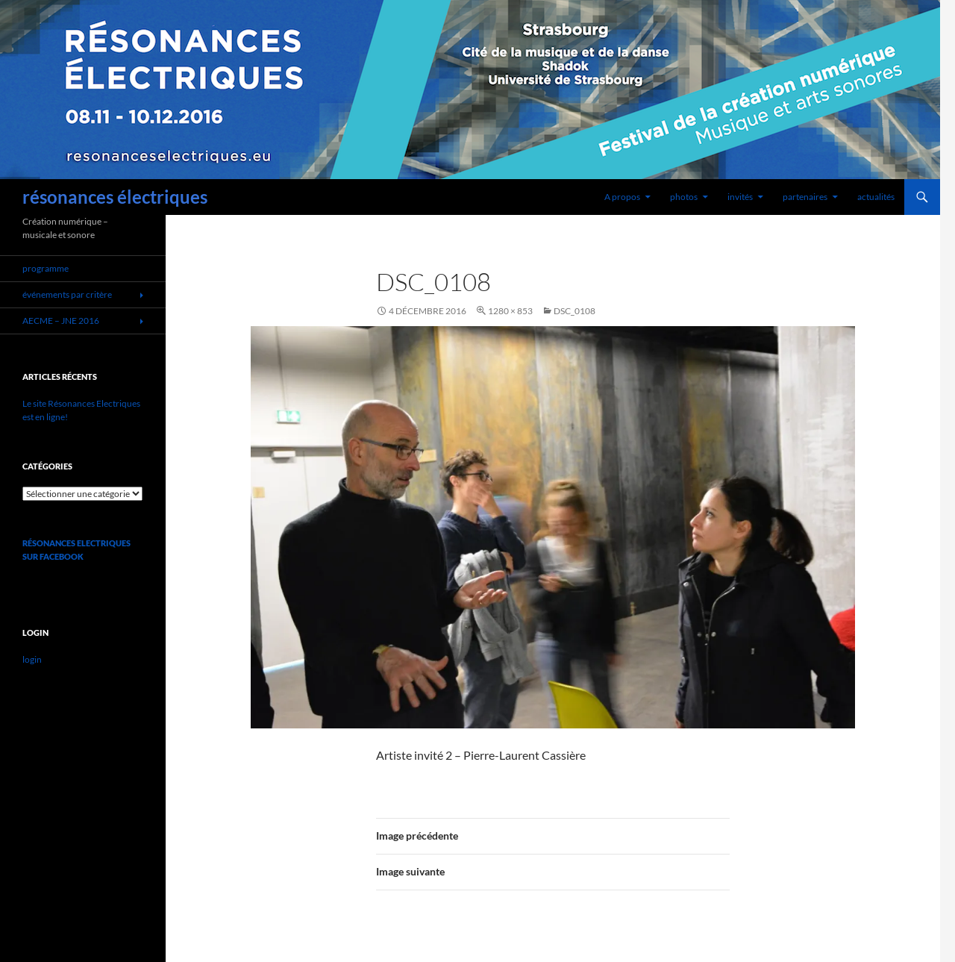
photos (684, 196)
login (32, 659)
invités (740, 196)
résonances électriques (114, 196)
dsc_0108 (574, 310)
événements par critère (67, 294)
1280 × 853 (510, 310)
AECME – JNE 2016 (60, 320)
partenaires (805, 196)
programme (45, 268)
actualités (876, 196)
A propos (622, 196)
